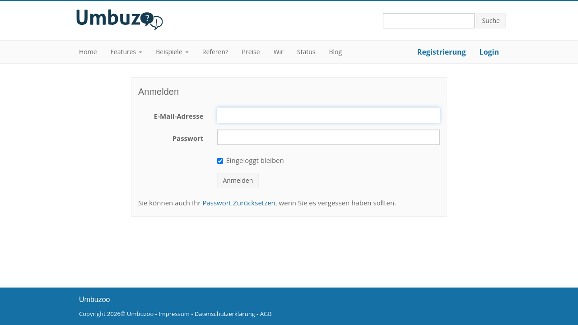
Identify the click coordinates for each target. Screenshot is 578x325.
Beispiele (169, 51)
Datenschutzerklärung (225, 314)
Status (306, 51)
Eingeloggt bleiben (250, 160)
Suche (491, 20)
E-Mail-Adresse (179, 116)
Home (88, 51)
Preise (251, 51)
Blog (335, 51)
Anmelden (238, 180)
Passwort (188, 138)
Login (489, 52)
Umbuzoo (140, 314)
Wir (279, 51)
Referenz (215, 51)
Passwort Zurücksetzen (238, 202)
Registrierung (441, 52)
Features (123, 51)
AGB (266, 314)
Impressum (174, 314)
